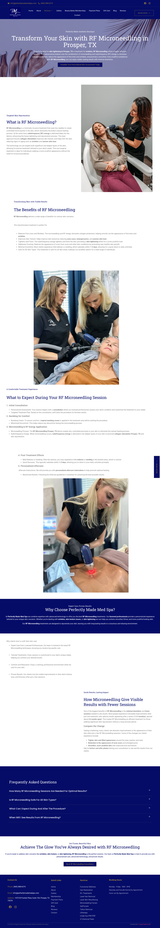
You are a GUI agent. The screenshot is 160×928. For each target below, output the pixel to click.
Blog (115, 11)
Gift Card (106, 11)
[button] (80, 791)
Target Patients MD (144, 924)
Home (31, 11)
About (38, 11)
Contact (77, 15)
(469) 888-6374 (19, 887)
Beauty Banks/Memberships (75, 11)
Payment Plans (94, 11)
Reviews (123, 11)
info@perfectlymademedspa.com (26, 893)
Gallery (59, 11)
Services (48, 11)
